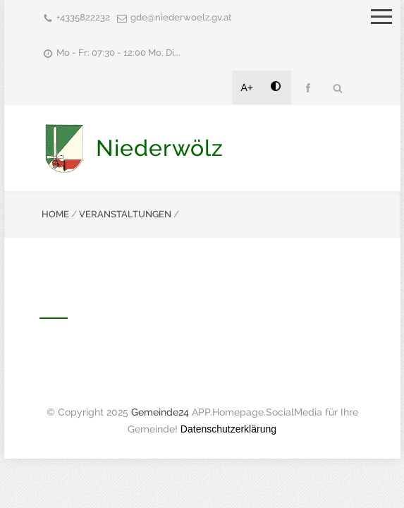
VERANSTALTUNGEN (125, 214)
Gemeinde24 (160, 412)
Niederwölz (160, 148)
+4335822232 (83, 17)
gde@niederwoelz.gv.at (181, 17)
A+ (247, 87)
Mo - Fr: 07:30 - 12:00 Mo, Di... (118, 52)
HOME (55, 214)
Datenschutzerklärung (228, 429)
